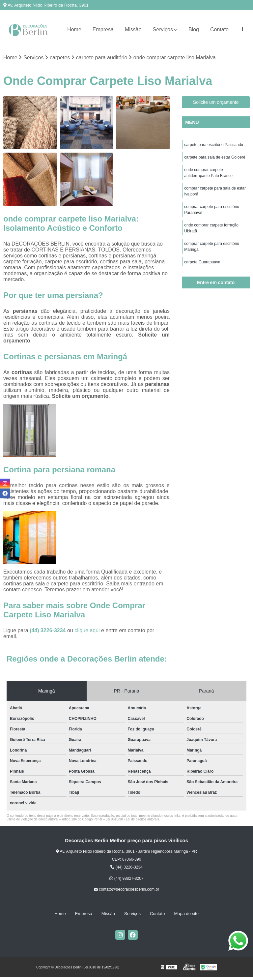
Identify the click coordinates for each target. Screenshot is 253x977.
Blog (193, 29)
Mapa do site (186, 913)
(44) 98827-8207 (126, 878)
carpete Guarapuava (202, 262)
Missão (133, 29)
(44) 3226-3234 (48, 630)
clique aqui (87, 630)
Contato (219, 29)
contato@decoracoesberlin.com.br (126, 889)
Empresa (103, 29)
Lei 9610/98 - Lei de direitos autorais (132, 819)
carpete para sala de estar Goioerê (214, 157)
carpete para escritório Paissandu (213, 144)
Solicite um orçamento (216, 102)
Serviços (163, 29)
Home (74, 29)
